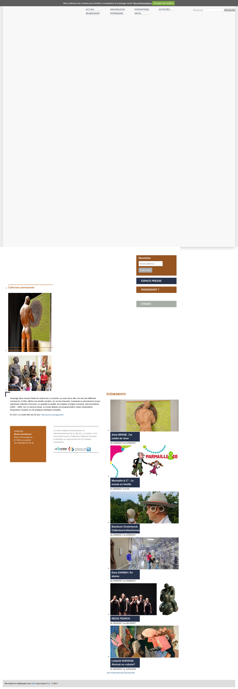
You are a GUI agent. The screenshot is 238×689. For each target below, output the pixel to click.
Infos (137, 13)
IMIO (34, 683)
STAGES (146, 304)
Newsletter (145, 258)
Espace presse (151, 281)
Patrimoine (116, 13)
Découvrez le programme (52, 415)
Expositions (141, 9)
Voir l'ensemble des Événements (121, 673)
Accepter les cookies (163, 3)
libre (48, 683)
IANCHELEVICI (117, 9)
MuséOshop (93, 13)
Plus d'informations (142, 3)
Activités (164, 9)
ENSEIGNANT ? (150, 289)
